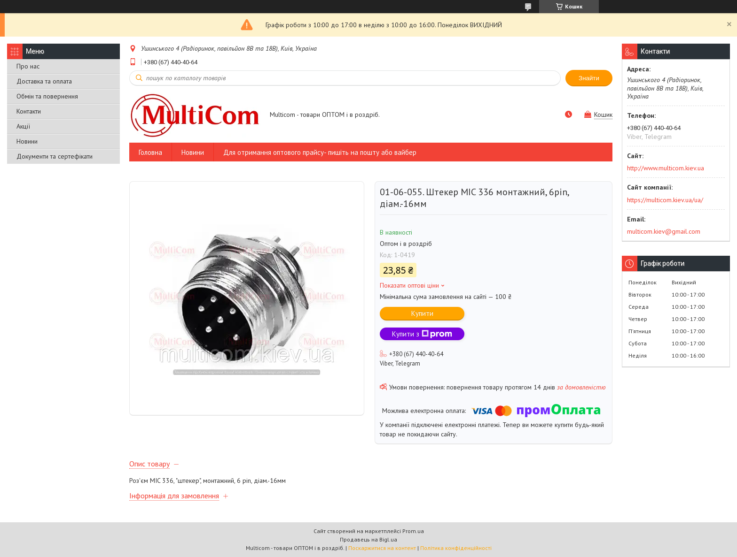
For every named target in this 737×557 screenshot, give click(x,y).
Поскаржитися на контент (382, 547)
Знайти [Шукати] (589, 78)
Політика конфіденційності (456, 547)
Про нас (27, 66)
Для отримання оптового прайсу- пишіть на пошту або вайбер (319, 152)
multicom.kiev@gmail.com (663, 231)
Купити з (422, 333)
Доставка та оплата (44, 81)
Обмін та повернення (47, 96)
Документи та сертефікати (54, 156)
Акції (23, 126)
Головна (150, 152)
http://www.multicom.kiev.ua (665, 168)
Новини (27, 141)
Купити (422, 313)
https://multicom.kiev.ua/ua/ (665, 200)
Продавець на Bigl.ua (368, 539)
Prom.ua (413, 530)
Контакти (28, 111)
